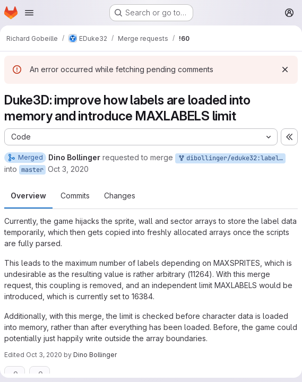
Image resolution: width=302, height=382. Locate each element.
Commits (75, 195)
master (32, 170)
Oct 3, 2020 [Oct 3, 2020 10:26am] (44, 355)
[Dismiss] (285, 69)
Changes (119, 195)
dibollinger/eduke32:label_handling (231, 158)
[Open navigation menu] (29, 12)
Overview (28, 195)
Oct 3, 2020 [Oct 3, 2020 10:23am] (68, 168)
